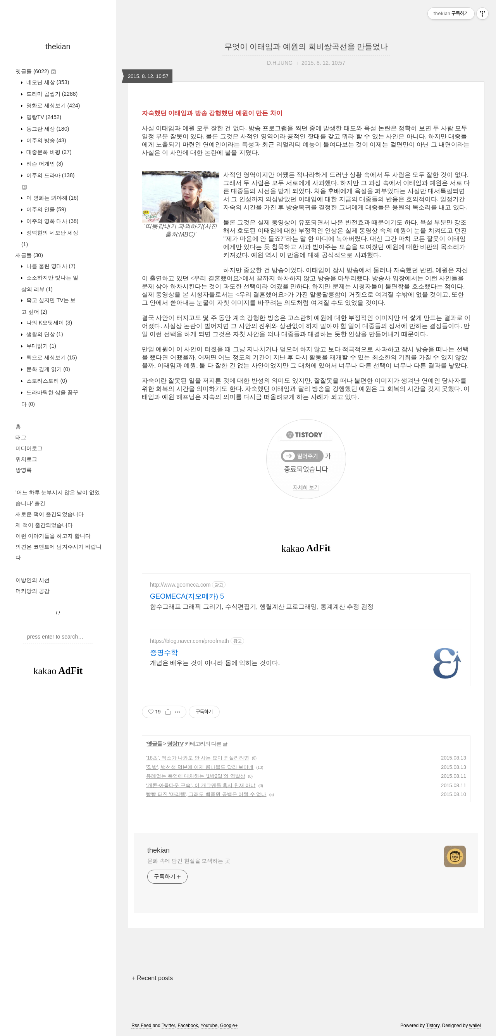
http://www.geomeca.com (180, 585)
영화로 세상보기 (52, 105)
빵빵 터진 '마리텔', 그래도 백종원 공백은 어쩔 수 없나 (206, 794)
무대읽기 (40, 346)
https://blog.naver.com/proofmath (189, 641)
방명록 (24, 470)
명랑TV (43, 117)
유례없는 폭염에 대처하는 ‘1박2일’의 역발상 (195, 776)
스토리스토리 (46, 381)
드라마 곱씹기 (51, 94)
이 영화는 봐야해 (51, 198)
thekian (58, 46)
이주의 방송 (45, 140)
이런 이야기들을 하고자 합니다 (53, 536)
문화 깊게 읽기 (47, 369)
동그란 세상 (47, 129)
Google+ (229, 1025)
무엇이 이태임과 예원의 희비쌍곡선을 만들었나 (306, 46)
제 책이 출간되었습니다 (44, 525)
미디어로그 (29, 448)
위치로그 (26, 459)
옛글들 (36, 71)
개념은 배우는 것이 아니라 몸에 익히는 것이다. (215, 663)
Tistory (432, 1025)
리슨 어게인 (44, 164)
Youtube (209, 1025)
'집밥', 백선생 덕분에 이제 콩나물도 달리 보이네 (199, 767)
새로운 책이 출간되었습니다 (50, 514)
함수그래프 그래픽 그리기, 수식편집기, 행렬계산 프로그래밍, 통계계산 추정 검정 (262, 606)
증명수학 (164, 652)
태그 (21, 437)
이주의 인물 (45, 209)
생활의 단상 (44, 334)
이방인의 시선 (33, 580)
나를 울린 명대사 (50, 266)
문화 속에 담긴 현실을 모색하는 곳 (188, 861)
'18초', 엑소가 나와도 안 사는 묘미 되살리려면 (197, 758)
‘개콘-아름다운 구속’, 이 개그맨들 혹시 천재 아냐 (200, 785)
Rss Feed (141, 1025)
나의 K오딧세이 (48, 322)
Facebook (187, 1025)
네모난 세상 (47, 82)
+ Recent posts (152, 978)
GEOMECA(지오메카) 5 (187, 596)
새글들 (29, 255)
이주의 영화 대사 (51, 221)
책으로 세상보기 (51, 357)
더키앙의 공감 (33, 591)
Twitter (168, 1025)
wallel (475, 1025)
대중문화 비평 (48, 152)
